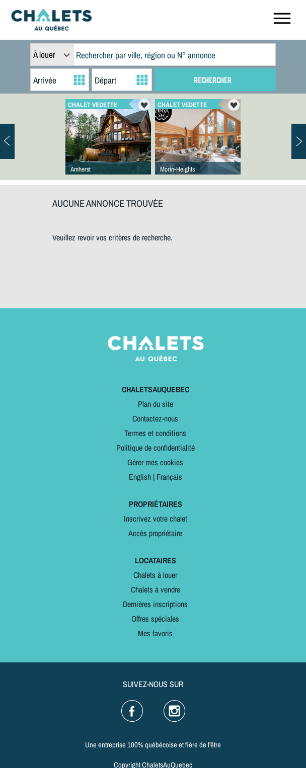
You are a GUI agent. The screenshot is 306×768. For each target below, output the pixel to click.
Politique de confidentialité (155, 447)
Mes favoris (155, 633)
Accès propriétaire (155, 533)
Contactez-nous (155, 418)
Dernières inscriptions (155, 604)
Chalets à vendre (155, 589)
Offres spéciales (155, 618)
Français (169, 476)
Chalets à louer (155, 574)
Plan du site (155, 403)
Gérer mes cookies (155, 462)
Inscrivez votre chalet (155, 518)
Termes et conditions (155, 433)
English (140, 476)
